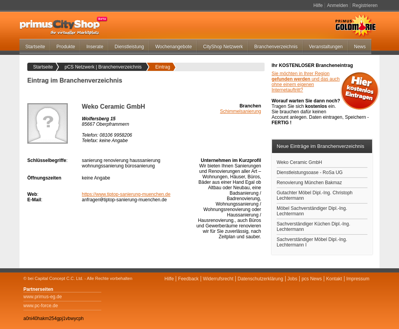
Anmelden (337, 5)
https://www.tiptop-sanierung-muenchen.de (126, 194)
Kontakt (334, 278)
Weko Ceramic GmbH (299, 162)
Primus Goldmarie (355, 26)
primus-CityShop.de (63, 26)
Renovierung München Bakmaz (309, 182)
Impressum (357, 278)
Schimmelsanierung (240, 111)
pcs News (312, 278)
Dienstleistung (129, 46)
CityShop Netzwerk (223, 46)
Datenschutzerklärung (260, 278)
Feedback (188, 278)
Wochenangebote (173, 46)
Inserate (95, 46)
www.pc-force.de (40, 305)
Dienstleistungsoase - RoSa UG (310, 172)
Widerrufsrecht (218, 278)
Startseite (35, 46)
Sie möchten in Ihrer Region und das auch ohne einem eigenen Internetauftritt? (306, 82)
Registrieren (365, 5)
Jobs (292, 278)
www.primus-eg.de (42, 296)
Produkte (65, 46)
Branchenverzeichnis (275, 46)
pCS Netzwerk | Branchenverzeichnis (103, 67)
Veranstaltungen (326, 46)
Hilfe (318, 5)
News (360, 46)
